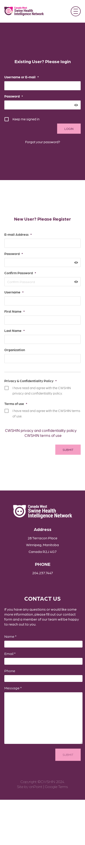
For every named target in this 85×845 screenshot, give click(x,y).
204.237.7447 (42, 573)
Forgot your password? (42, 142)
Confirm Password (20, 273)
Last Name (14, 330)
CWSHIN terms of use (43, 435)
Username (14, 292)
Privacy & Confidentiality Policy (30, 381)
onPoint (35, 786)
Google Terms (56, 786)
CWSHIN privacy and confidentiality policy (41, 430)
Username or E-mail (21, 77)
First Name (14, 311)
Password (13, 96)
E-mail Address (18, 234)
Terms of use (15, 404)
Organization (14, 350)
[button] (76, 11)
